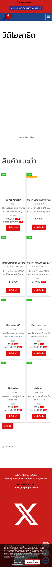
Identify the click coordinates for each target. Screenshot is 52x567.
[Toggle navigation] (48, 17)
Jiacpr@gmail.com (30, 487)
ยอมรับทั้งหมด (32, 562)
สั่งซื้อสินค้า (13, 227)
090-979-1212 (28, 2)
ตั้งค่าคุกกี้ (17, 562)
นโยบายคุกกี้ (19, 556)
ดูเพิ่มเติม (7, 425)
